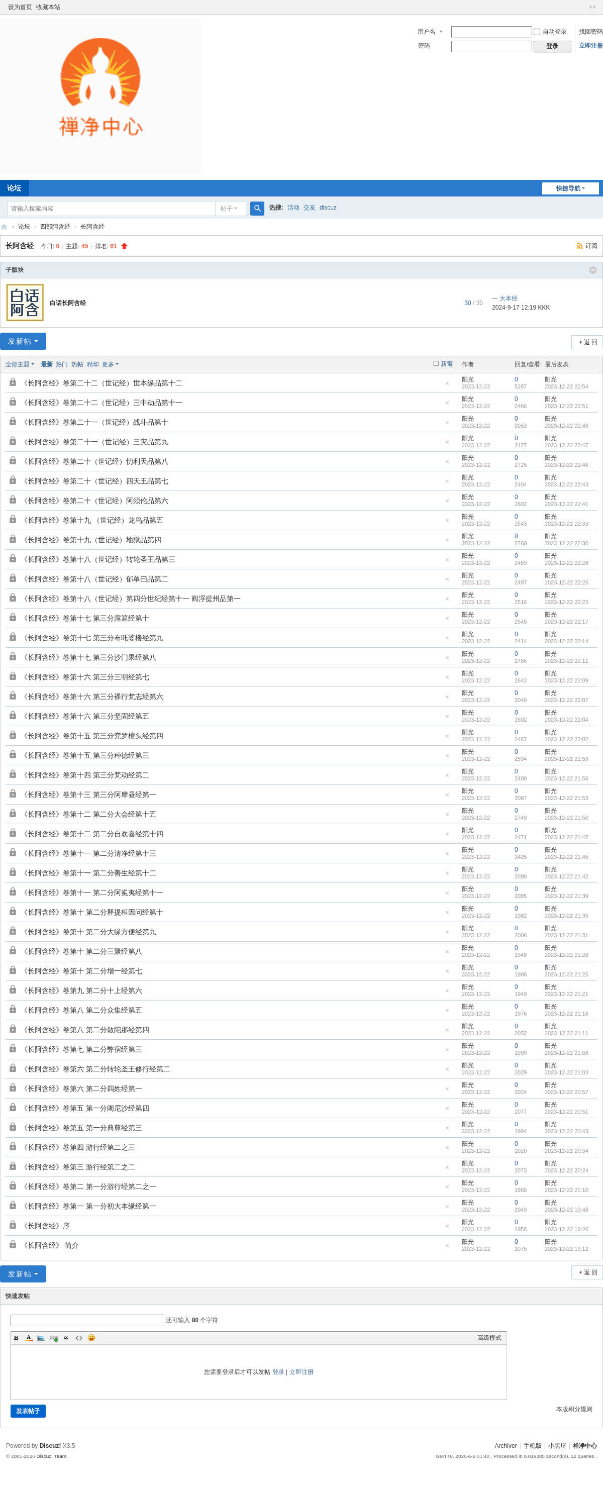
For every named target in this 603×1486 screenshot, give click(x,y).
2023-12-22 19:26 (566, 1229)
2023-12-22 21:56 (566, 778)
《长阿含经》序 (45, 1226)
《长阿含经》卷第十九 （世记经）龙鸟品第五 (92, 520)
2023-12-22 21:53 (566, 798)
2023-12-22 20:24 (566, 1170)
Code (79, 1338)
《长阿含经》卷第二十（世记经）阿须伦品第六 (94, 501)
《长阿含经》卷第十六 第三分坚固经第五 (85, 716)
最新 (47, 364)
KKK (544, 307)
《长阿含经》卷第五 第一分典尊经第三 (81, 1128)
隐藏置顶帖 (447, 425)
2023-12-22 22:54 (566, 386)
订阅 (591, 245)
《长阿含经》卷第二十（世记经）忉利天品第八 (94, 461)
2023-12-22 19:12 (566, 1249)
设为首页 (20, 7)
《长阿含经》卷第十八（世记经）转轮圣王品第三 (98, 559)
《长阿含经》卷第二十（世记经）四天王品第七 (94, 481)
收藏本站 (48, 7)
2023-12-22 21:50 (566, 818)
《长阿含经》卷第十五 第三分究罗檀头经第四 (92, 736)
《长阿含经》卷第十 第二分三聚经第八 (81, 951)
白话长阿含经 (68, 303)
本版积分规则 (574, 1409)
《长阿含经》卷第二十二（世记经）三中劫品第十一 (101, 403)
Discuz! (50, 1445)
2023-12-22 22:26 (566, 582)
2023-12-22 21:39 (566, 896)
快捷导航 (568, 188)
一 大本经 (505, 298)
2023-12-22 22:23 (566, 602)
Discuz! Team (51, 1456)
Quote (66, 1338)
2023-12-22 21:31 (566, 935)
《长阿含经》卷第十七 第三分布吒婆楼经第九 (92, 638)
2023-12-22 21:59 (566, 759)
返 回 (590, 342)
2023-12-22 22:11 (566, 661)
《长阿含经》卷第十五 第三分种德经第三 (85, 755)
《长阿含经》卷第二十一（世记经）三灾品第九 (94, 442)
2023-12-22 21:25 (566, 974)
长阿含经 (92, 226)
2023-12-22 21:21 (566, 994)
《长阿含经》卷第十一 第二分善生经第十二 (88, 873)
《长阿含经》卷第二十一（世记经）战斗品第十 (94, 422)
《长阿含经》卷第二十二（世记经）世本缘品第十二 (101, 383)
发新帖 (20, 341)
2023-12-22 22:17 (566, 622)
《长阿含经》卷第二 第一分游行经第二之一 (88, 1186)
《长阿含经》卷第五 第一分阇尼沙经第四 (85, 1108)
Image (41, 1338)
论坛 (24, 226)
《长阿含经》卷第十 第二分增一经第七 (81, 971)
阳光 (468, 379)
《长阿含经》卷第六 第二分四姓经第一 (81, 1088)
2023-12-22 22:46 (566, 465)
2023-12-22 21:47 (566, 837)
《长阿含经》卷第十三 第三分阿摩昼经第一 (88, 794)
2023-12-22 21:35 (566, 916)
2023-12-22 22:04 (566, 720)
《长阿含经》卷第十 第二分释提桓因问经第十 (92, 912)
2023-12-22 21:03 (566, 1072)
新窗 (447, 363)
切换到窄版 (592, 7)
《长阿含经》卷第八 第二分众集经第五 (81, 1010)
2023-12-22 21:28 (566, 955)
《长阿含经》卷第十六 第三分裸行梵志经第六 (92, 696)
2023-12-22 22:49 (566, 426)
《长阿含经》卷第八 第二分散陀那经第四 (85, 1030)
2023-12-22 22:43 (566, 484)
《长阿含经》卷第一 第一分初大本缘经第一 (88, 1206)
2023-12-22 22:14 (566, 641)
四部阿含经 (55, 226)
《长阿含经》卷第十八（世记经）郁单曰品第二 (94, 579)
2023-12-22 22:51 (566, 406)
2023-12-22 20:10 (566, 1190)
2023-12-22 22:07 (566, 700)
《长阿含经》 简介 (50, 1245)
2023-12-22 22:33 (566, 524)
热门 (62, 364)
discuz (328, 207)
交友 (310, 207)
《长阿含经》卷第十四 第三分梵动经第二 (85, 775)
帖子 (227, 208)
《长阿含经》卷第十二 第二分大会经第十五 (88, 814)
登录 (278, 1371)
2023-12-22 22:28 (566, 563)
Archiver (506, 1445)
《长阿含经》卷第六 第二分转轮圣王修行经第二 (95, 1069)
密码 (424, 45)
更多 (108, 364)
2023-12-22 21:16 (566, 1014)
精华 (93, 364)
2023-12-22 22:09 (566, 680)
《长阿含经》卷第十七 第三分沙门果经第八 (88, 657)
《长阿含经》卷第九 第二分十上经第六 (81, 990)
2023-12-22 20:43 (566, 1131)
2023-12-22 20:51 (566, 1112)
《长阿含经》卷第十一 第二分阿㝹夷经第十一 (92, 892)
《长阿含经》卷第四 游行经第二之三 (78, 1147)
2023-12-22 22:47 (566, 445)
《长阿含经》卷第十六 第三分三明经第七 (85, 677)
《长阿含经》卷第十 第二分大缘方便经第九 (88, 932)
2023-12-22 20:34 (566, 1151)
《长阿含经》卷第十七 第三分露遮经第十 (85, 618)
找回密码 (591, 31)
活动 (293, 207)
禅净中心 (4, 227)
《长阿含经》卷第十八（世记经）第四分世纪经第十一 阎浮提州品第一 (131, 599)
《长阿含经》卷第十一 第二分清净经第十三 (88, 853)
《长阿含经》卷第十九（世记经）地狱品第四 (91, 540)
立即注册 (591, 45)
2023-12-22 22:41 (566, 504)
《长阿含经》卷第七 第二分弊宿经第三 (81, 1049)
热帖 (77, 364)
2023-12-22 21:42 (566, 876)
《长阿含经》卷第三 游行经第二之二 (78, 1167)
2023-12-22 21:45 (566, 857)
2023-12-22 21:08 (566, 1053)
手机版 (533, 1445)
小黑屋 (557, 1445)
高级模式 (489, 1337)
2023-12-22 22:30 (566, 543)
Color (29, 1338)
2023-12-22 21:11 (566, 1033)
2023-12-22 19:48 (566, 1210)
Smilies (91, 1338)
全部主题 (18, 364)
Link (54, 1338)
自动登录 (550, 31)
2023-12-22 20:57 (566, 1092)
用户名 (427, 31)
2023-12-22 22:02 (566, 739)
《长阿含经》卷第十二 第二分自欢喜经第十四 (92, 834)
